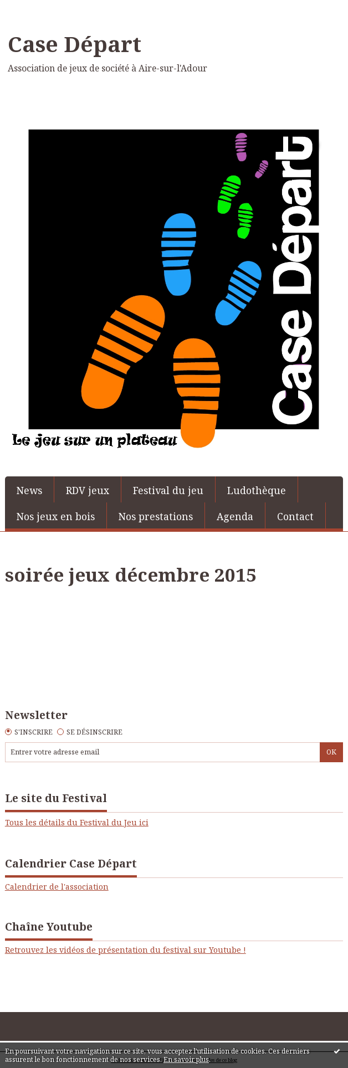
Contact (295, 516)
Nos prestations (156, 516)
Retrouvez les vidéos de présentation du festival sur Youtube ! (125, 949)
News (29, 490)
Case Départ (74, 43)
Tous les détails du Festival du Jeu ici (77, 822)
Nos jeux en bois (56, 516)
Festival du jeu (168, 490)
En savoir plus (186, 1059)
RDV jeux (87, 490)
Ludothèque (256, 490)
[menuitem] (29, 489)
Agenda (235, 516)
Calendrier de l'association (57, 886)
